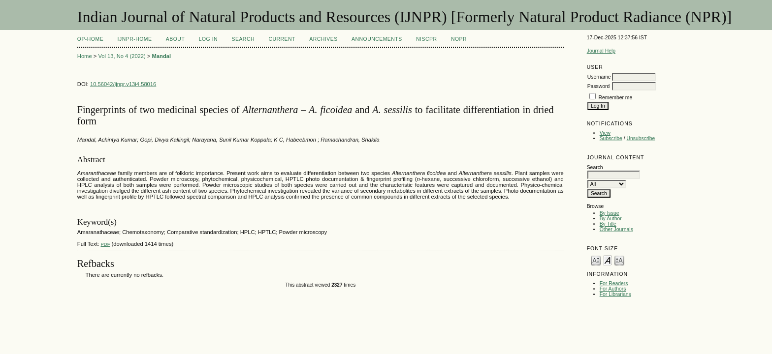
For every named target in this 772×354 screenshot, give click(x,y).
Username (599, 77)
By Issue (609, 213)
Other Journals (616, 229)
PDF (105, 244)
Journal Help (601, 51)
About (175, 39)
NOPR (459, 39)
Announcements (377, 39)
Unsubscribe (641, 138)
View (605, 133)
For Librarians (615, 294)
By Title (608, 224)
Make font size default (607, 260)
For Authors (613, 289)
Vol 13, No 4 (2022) (121, 56)
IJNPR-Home (135, 39)
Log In (208, 39)
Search (243, 39)
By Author (611, 218)
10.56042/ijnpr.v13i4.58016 (123, 84)
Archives (323, 39)
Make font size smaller (596, 260)
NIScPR (426, 39)
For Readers (614, 283)
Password (598, 86)
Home (84, 56)
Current (281, 39)
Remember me (616, 97)
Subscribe (611, 138)
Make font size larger (619, 260)
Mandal (161, 56)
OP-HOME (90, 39)
